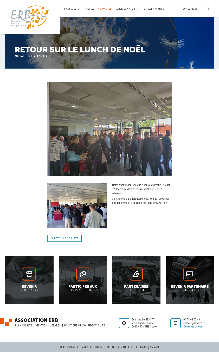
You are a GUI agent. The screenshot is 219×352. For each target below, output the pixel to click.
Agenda (89, 8)
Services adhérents (127, 8)
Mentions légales (48, 325)
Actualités (104, 8)
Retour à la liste (64, 238)
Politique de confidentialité (84, 325)
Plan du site (23, 325)
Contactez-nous (192, 326)
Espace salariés (154, 8)
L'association (72, 8)
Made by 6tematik (149, 347)
